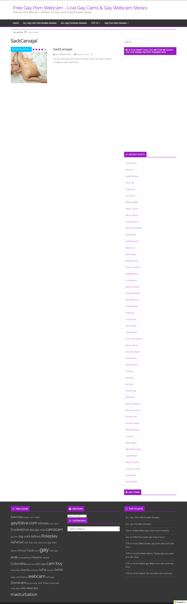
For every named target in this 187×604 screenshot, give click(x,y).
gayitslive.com (24, 523)
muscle (25, 569)
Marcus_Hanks (132, 462)
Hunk (36, 551)
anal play (34, 570)
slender (46, 557)
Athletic (43, 523)
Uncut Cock (25, 550)
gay (44, 549)
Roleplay (49, 536)
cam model (34, 517)
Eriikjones (130, 313)
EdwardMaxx (131, 482)
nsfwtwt (17, 542)
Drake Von (130, 189)
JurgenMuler (131, 456)
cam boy (54, 563)
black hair (42, 542)
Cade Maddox (132, 176)
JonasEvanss (131, 332)
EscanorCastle (132, 423)
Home (16, 23)
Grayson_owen (133, 469)
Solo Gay (17, 517)
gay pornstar (32, 583)
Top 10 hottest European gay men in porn (145, 537)
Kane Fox (130, 170)
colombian (15, 570)
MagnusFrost (132, 261)
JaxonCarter (131, 326)
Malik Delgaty (132, 202)
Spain (13, 577)
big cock (25, 536)
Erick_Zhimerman (134, 339)
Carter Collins (132, 209)
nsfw (42, 570)
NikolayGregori (133, 430)
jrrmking (129, 371)
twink (58, 570)
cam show (54, 523)
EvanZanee (131, 475)
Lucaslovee (131, 319)
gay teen (52, 542)
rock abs (15, 588)
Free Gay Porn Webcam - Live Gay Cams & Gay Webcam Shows (80, 7)
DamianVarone (132, 300)
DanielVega (131, 391)
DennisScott (131, 417)
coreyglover (131, 280)
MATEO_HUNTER (134, 228)
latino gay (50, 577)
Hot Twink (43, 583)
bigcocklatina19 (133, 293)
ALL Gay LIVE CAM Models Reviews (40, 23)
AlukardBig (131, 254)
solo (23, 588)
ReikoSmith (131, 235)
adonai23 (130, 378)
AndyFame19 (132, 241)
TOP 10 (95, 23)
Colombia (18, 564)
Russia (20, 557)
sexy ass (32, 588)
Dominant (18, 583)
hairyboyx (130, 248)
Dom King (130, 196)
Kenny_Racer (132, 345)
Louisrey (130, 436)
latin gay (40, 563)
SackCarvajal (62, 49)
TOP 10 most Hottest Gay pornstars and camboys (149, 573)
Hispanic (36, 557)
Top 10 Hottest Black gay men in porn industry (147, 530)
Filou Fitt (130, 183)
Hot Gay (53, 550)
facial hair (30, 564)
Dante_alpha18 (132, 287)
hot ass (29, 529)
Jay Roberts (131, 163)
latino (14, 550)
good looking (21, 577)
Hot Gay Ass (31, 542)
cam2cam (54, 529)
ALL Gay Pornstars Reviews (74, 23)
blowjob (50, 570)
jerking (27, 557)
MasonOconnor (133, 410)
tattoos (36, 536)
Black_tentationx (133, 404)
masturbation (24, 594)
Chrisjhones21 (132, 222)
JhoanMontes (132, 306)
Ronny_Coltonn (133, 267)
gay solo (40, 529)
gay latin (14, 537)
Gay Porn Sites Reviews (117, 23)
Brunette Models (21, 49)
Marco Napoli (132, 215)
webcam (36, 576)
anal (14, 557)
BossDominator (133, 352)
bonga (26, 517)
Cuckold (17, 529)
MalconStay (131, 443)
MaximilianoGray (133, 449)
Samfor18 (130, 397)
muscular (54, 583)
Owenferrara (131, 358)
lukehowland (132, 365)
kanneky (129, 384)
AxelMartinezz (132, 274)
